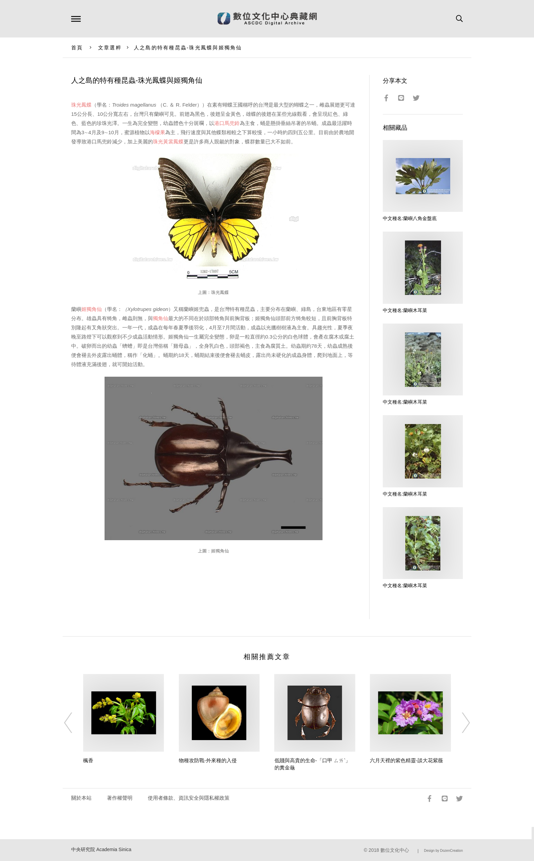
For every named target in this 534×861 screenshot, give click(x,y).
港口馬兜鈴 (227, 123)
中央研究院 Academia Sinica (101, 849)
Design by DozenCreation (443, 850)
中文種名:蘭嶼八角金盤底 (410, 218)
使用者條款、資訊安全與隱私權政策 (189, 798)
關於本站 (81, 798)
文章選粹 (110, 47)
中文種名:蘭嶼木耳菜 (405, 310)
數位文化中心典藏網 (267, 18)
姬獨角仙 (91, 309)
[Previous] (74, 723)
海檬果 (157, 132)
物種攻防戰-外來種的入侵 (208, 760)
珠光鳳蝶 (81, 105)
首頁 (77, 47)
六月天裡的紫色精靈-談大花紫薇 (406, 760)
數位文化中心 (394, 850)
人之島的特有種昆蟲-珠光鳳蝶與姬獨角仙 (188, 47)
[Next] (460, 723)
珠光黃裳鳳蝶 (168, 141)
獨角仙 (160, 318)
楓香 (88, 760)
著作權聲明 (119, 798)
